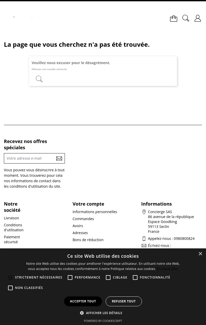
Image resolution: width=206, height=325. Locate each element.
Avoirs (78, 225)
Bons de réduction (88, 239)
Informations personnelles (95, 211)
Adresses (80, 232)
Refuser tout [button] (124, 301)
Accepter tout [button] (83, 301)
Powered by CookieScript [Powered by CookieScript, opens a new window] (103, 321)
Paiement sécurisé (12, 239)
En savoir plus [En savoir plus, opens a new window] (167, 269)
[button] (103, 312)
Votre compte (88, 204)
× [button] (200, 254)
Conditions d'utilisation (14, 227)
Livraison (11, 217)
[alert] (103, 286)
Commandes (83, 218)
